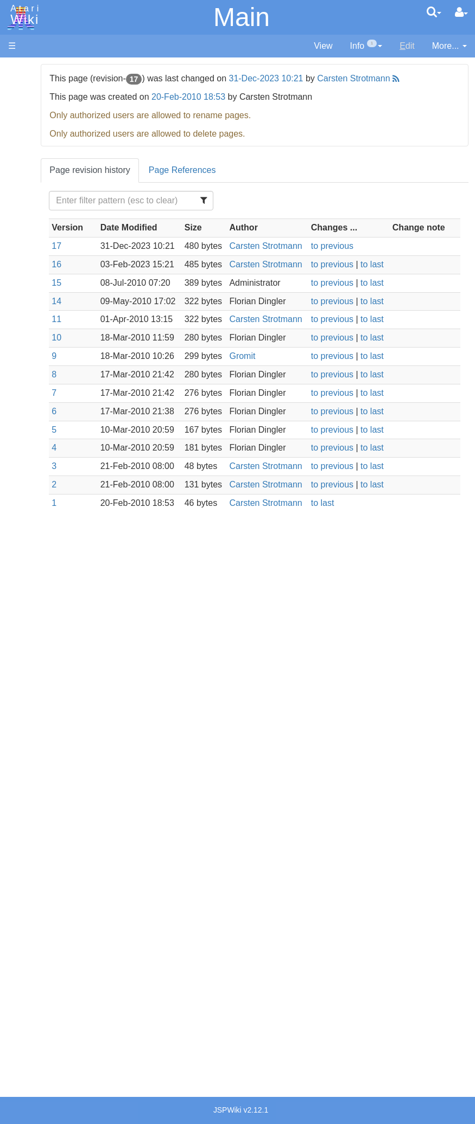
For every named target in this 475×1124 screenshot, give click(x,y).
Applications (31, 125)
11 (125, 381)
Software (25, 106)
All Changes (31, 198)
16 (125, 301)
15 (125, 332)
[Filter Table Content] (193, 213)
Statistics (25, 997)
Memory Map (33, 142)
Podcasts (26, 737)
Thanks (22, 972)
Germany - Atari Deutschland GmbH (60, 830)
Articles (22, 69)
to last (403, 301)
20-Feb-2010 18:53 (257, 109)
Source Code (55, 519)
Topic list (24, 161)
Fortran (44, 327)
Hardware (27, 88)
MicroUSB (27, 179)
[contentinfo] (366, 46)
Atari (22, 15)
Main (241, 17)
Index (18, 235)
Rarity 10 (25, 985)
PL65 (40, 414)
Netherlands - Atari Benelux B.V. (56, 892)
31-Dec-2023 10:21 (334, 78)
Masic (41, 377)
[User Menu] (461, 12)
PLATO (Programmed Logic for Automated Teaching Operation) (49, 707)
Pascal (43, 389)
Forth (40, 315)
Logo (39, 364)
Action (42, 265)
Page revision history (158, 182)
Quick (41, 426)
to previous (364, 270)
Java (39, 339)
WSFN (42, 451)
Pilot (38, 402)
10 (125, 411)
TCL (38, 439)
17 (125, 270)
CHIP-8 (44, 463)
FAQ (17, 216)
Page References (250, 182)
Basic (40, 290)
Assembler (50, 277)
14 (125, 350)
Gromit (299, 442)
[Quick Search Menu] (434, 12)
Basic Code (52, 556)
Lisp (38, 352)
